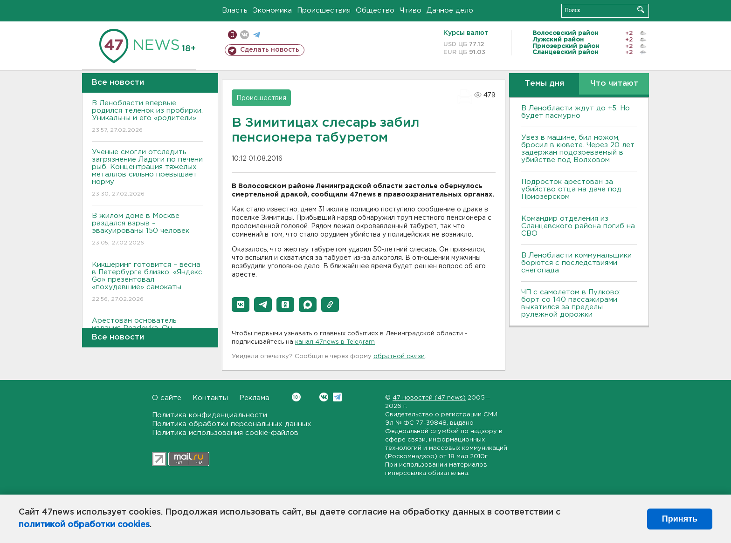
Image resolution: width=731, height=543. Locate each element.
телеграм (256, 34)
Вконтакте (296, 397)
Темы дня (544, 83)
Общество (375, 10)
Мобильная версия (232, 34)
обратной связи (399, 356)
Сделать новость (269, 50)
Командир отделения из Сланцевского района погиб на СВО (578, 226)
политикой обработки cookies (84, 525)
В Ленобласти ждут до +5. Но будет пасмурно (575, 112)
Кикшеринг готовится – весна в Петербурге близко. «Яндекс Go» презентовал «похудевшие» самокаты (147, 282)
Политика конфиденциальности (209, 415)
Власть (235, 10)
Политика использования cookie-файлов (225, 433)
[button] (240, 304)
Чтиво (410, 10)
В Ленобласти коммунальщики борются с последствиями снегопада (576, 262)
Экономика (272, 10)
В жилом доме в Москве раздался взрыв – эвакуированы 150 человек (147, 230)
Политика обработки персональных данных (231, 424)
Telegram (337, 397)
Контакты (210, 398)
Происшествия (324, 10)
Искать (640, 9)
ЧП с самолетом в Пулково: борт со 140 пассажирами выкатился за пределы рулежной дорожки (571, 303)
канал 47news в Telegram (335, 342)
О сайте (166, 398)
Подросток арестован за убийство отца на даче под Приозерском (571, 189)
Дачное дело (450, 10)
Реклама (254, 398)
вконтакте (244, 34)
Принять (679, 518)
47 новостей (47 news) (429, 397)
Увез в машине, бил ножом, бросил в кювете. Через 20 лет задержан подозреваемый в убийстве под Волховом (577, 149)
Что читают (614, 83)
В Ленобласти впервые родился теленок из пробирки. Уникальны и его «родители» (147, 117)
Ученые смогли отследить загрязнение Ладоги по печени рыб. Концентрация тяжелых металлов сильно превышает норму (147, 173)
